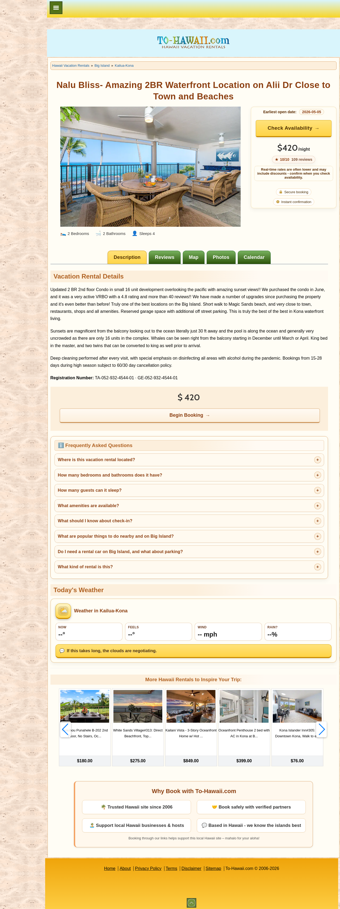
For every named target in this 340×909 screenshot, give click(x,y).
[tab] (139, 252)
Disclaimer (204, 866)
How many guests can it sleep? (114, 485)
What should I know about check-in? (120, 516)
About (137, 866)
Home (122, 866)
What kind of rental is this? (110, 562)
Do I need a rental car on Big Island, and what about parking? (145, 546)
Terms (184, 866)
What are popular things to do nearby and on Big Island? (141, 531)
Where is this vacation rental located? (121, 455)
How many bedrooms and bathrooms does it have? (135, 470)
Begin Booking (199, 410)
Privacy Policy (160, 866)
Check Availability (293, 128)
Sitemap (226, 866)
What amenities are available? (113, 500)
